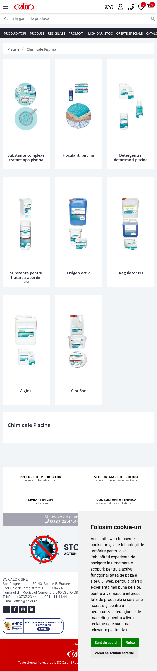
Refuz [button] (130, 643)
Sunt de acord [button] (106, 643)
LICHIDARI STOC (100, 33)
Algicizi (26, 390)
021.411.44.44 (55, 596)
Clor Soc (78, 390)
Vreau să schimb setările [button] (114, 653)
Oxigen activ (78, 272)
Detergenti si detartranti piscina (131, 157)
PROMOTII (77, 33)
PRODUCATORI (15, 33)
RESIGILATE (56, 33)
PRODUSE (37, 33)
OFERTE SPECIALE (129, 33)
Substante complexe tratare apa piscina (26, 157)
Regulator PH (131, 272)
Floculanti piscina (78, 155)
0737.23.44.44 (64, 521)
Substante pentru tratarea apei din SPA (26, 277)
